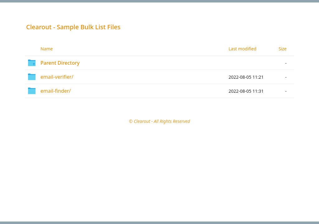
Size (283, 49)
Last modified (242, 49)
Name (46, 49)
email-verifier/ (56, 76)
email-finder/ (55, 90)
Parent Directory (60, 62)
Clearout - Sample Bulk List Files (73, 27)
